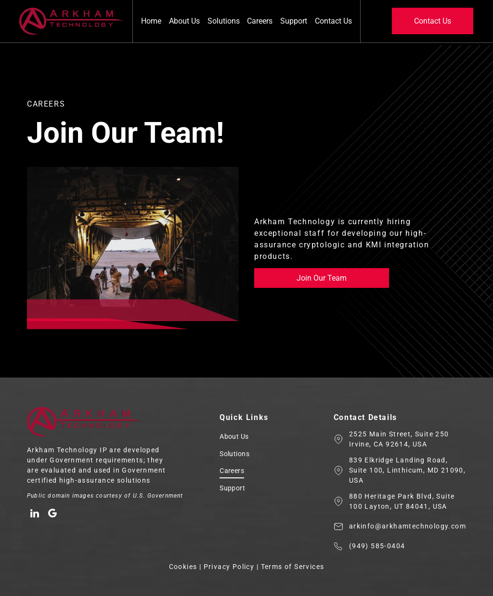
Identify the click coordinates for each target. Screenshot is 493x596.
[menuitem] (269, 438)
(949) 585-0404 (377, 546)
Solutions (224, 21)
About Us (184, 21)
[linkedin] (34, 515)
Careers (259, 21)
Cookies (183, 566)
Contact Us (333, 21)
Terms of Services (292, 566)
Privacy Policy (229, 566)
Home (151, 21)
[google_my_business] (52, 515)
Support (293, 21)
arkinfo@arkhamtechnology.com (407, 526)
